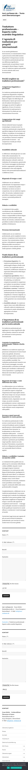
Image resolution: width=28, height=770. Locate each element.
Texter (4, 749)
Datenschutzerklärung (9, 742)
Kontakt (4, 735)
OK (8, 767)
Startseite (5, 622)
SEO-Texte (5, 746)
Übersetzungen (7, 753)
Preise (4, 731)
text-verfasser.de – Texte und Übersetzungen (13, 14)
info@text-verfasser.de (14, 720)
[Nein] (26, 766)
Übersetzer (5, 757)
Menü (4, 19)
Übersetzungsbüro (8, 727)
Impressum (5, 738)
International (6, 760)
